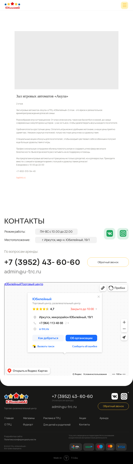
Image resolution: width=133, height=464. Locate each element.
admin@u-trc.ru (22, 271)
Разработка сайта (13, 436)
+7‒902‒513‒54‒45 (26, 171)
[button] (108, 262)
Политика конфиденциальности (20, 439)
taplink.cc (21, 177)
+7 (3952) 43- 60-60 (42, 262)
